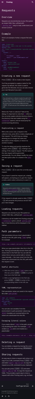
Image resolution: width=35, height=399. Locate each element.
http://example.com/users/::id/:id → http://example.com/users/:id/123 (18, 335)
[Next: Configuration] (24, 385)
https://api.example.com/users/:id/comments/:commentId (18, 244)
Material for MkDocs (12, 393)
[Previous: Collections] (2, 385)
